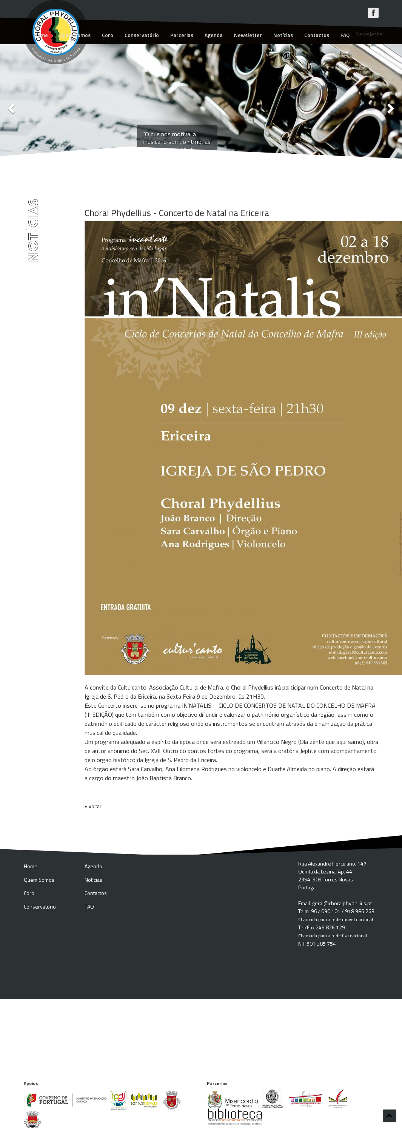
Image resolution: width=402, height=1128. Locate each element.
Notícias (283, 35)
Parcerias (181, 35)
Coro (107, 35)
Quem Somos (75, 35)
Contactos (316, 35)
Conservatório (142, 35)
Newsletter (248, 35)
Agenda (214, 35)
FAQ (345, 35)
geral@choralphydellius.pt (342, 903)
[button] (10, 106)
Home (41, 35)
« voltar (93, 806)
